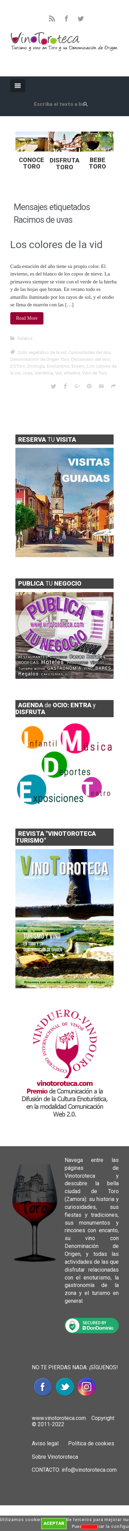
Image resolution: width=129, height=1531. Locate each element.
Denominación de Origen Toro (39, 359)
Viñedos (72, 373)
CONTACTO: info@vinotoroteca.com (74, 1470)
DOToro (17, 366)
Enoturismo (58, 366)
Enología (36, 366)
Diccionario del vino (90, 359)
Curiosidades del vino (89, 352)
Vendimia (44, 373)
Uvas (28, 373)
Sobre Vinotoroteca (55, 1457)
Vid (58, 373)
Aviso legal (45, 1443)
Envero (78, 366)
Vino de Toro (94, 373)
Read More (27, 318)
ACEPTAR (53, 1523)
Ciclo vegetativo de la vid (41, 352)
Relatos (25, 338)
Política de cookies (90, 1443)
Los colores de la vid (56, 244)
